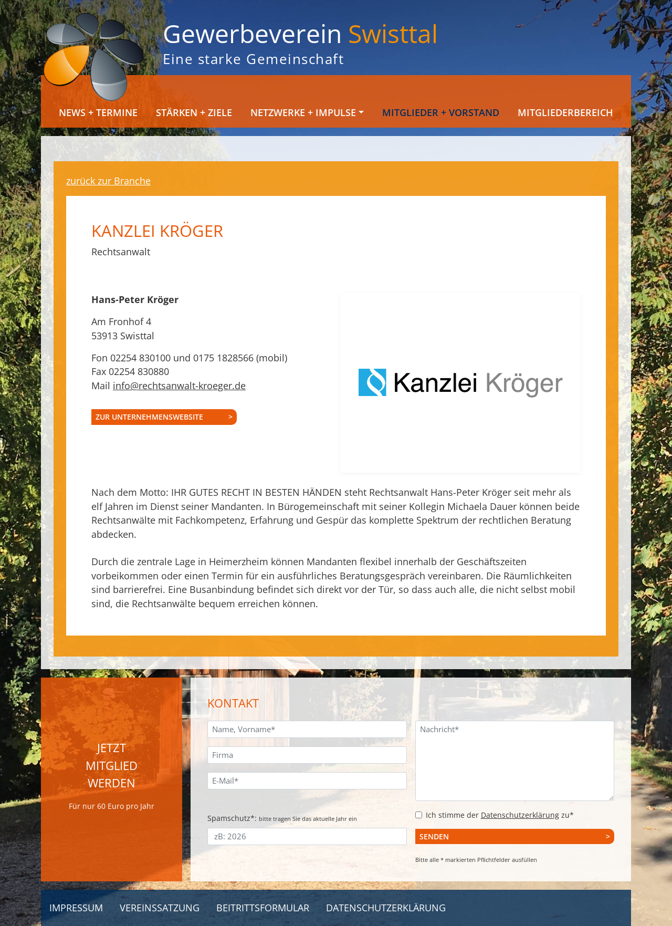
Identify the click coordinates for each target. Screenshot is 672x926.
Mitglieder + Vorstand (440, 112)
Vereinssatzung (160, 907)
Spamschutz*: (282, 818)
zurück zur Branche (108, 180)
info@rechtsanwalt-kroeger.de (179, 385)
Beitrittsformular (262, 907)
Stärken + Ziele (194, 112)
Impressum (76, 907)
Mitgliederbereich (565, 112)
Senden (434, 836)
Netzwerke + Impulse (303, 112)
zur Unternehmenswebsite (149, 417)
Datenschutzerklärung (520, 815)
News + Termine (98, 112)
